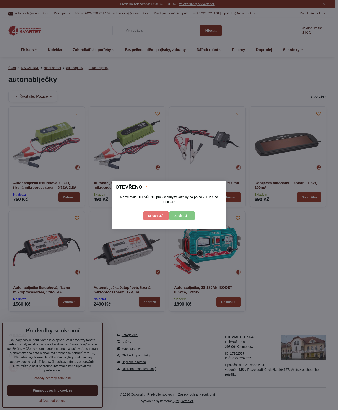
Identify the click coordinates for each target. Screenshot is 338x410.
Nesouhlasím (156, 216)
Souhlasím (182, 216)
